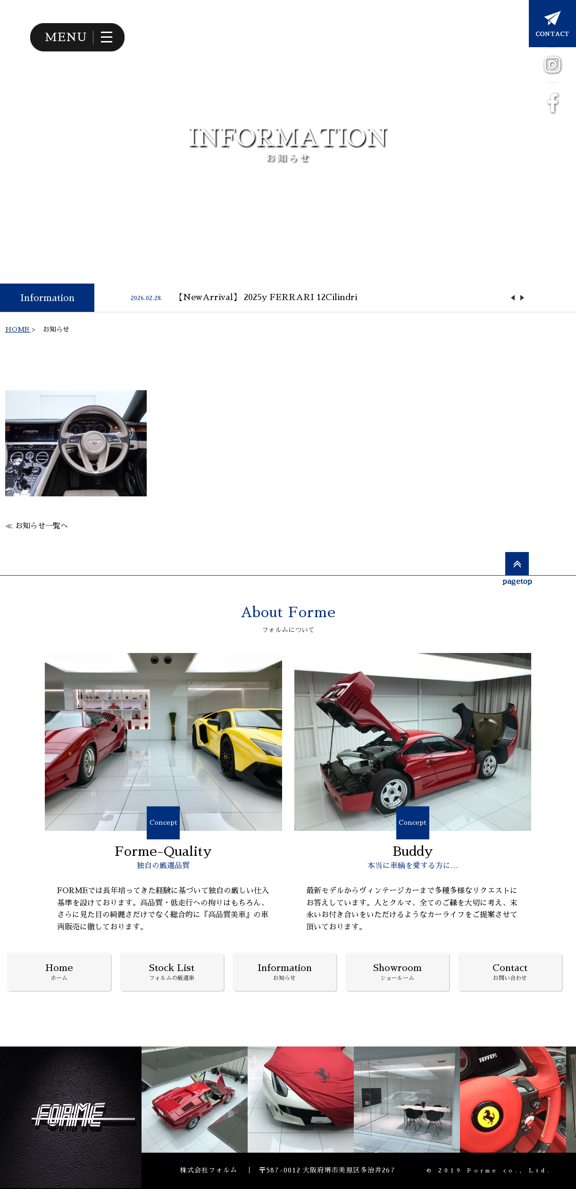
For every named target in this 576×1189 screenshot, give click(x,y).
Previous (513, 298)
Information (47, 297)
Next (522, 298)
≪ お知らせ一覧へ (36, 526)
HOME (18, 329)
